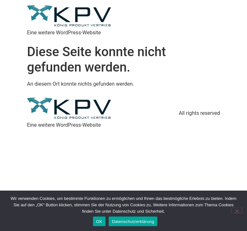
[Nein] (236, 210)
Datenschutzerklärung (133, 221)
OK (99, 221)
